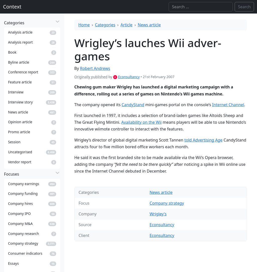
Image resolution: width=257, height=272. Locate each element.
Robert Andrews (95, 68)
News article (149, 25)
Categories (105, 25)
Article (126, 25)
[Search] (201, 7)
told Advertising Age (203, 140)
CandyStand (133, 104)
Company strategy (167, 203)
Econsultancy (129, 76)
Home (84, 25)
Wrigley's (158, 214)
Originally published (90, 76)
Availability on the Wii (141, 122)
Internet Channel (228, 104)
